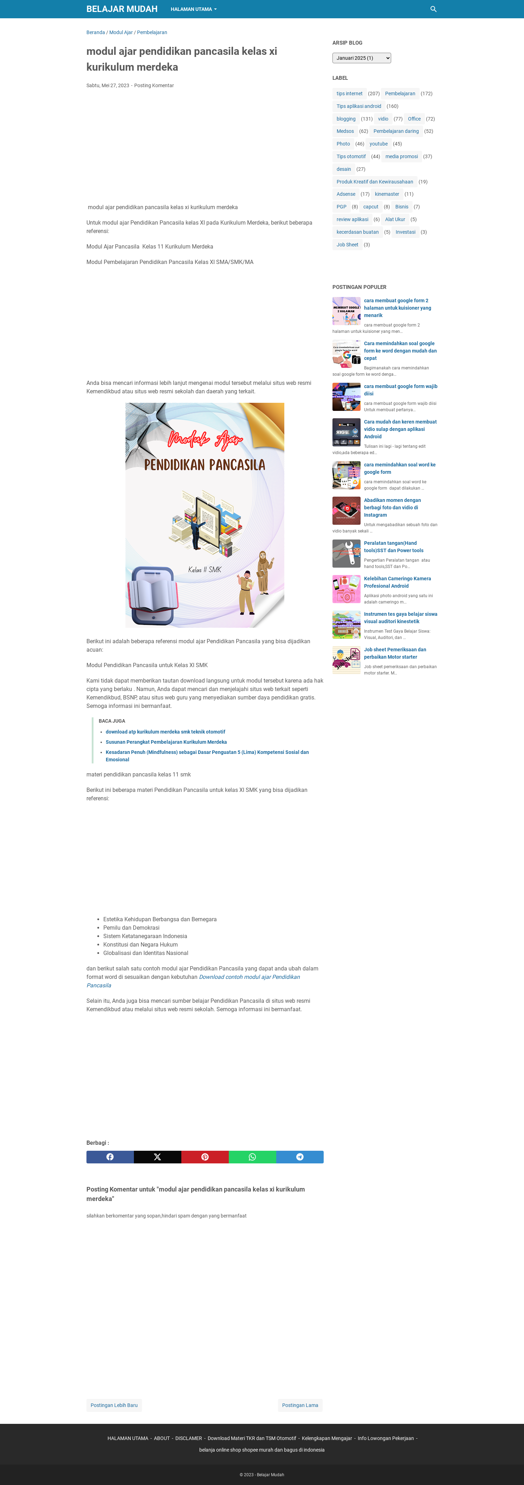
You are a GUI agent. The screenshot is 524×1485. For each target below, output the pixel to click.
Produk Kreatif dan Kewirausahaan (375, 182)
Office (414, 119)
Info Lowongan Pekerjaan (386, 1438)
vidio (383, 119)
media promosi (402, 156)
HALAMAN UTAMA (128, 1438)
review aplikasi (352, 219)
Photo (343, 144)
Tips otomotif (351, 156)
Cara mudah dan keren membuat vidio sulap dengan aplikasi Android (400, 429)
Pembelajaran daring (396, 131)
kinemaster (387, 194)
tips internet (350, 93)
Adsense (346, 194)
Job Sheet (347, 244)
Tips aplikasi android (359, 106)
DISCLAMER (189, 1438)
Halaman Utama (191, 9)
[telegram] (300, 1157)
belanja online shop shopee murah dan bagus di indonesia (262, 1450)
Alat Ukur (395, 219)
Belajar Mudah (122, 9)
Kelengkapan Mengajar (327, 1438)
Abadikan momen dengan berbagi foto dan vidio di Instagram (392, 507)
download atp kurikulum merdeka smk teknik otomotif (165, 732)
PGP (342, 206)
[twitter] (157, 1157)
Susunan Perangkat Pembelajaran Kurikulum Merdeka (166, 742)
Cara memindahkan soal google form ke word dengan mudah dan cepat (400, 351)
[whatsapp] (252, 1157)
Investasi (405, 232)
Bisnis (401, 206)
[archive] (361, 58)
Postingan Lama (300, 1405)
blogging (346, 119)
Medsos (345, 131)
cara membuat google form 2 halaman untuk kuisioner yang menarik (397, 308)
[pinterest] (205, 1157)
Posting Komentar (154, 85)
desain (344, 169)
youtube (379, 144)
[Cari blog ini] (433, 9)
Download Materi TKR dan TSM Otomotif (252, 1438)
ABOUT (162, 1438)
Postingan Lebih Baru (114, 1405)
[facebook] (110, 1157)
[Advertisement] (205, 147)
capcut (371, 206)
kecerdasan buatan (358, 232)
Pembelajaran (400, 93)
